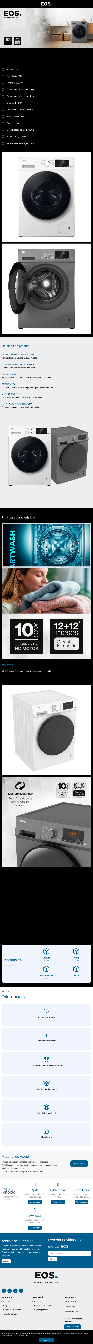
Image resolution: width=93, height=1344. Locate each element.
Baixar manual (79, 1163)
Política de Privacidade (12, 1310)
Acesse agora (34, 1202)
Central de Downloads (43, 1306)
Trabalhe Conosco (10, 1314)
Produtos (37, 1301)
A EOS (6, 1301)
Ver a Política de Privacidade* (19, 1335)
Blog (5, 1306)
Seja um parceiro (41, 1310)
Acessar (6, 1261)
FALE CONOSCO (72, 1326)
